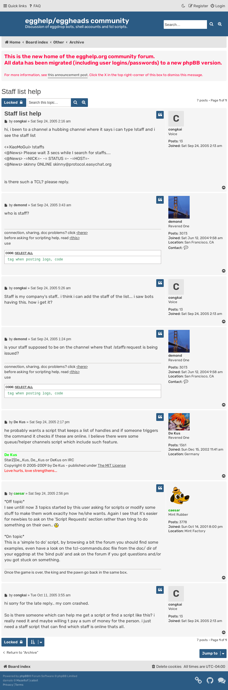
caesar (174, 510)
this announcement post (68, 75)
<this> (74, 238)
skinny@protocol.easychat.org (82, 164)
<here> (82, 232)
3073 (183, 233)
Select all (24, 253)
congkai (175, 129)
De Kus (174, 433)
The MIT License (112, 465)
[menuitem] (34, 6)
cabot (34, 680)
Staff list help (21, 91)
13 (181, 141)
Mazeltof (22, 680)
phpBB (24, 676)
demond (175, 222)
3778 (183, 522)
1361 (182, 445)
